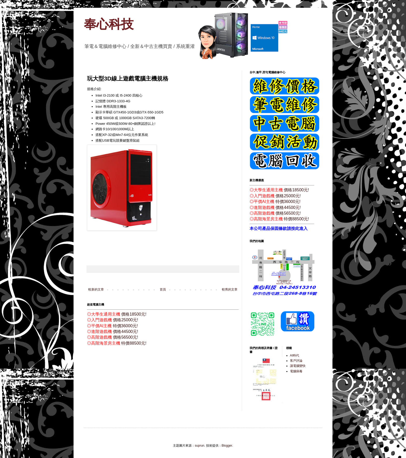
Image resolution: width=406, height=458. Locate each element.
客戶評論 (296, 360)
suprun (199, 445)
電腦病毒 (296, 371)
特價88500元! (133, 343)
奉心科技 (109, 24)
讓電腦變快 (298, 366)
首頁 (163, 289)
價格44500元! (125, 331)
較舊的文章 (229, 289)
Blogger (227, 445)
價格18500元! (133, 314)
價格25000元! (125, 320)
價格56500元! (125, 337)
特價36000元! (125, 326)
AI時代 (294, 355)
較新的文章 (96, 289)
